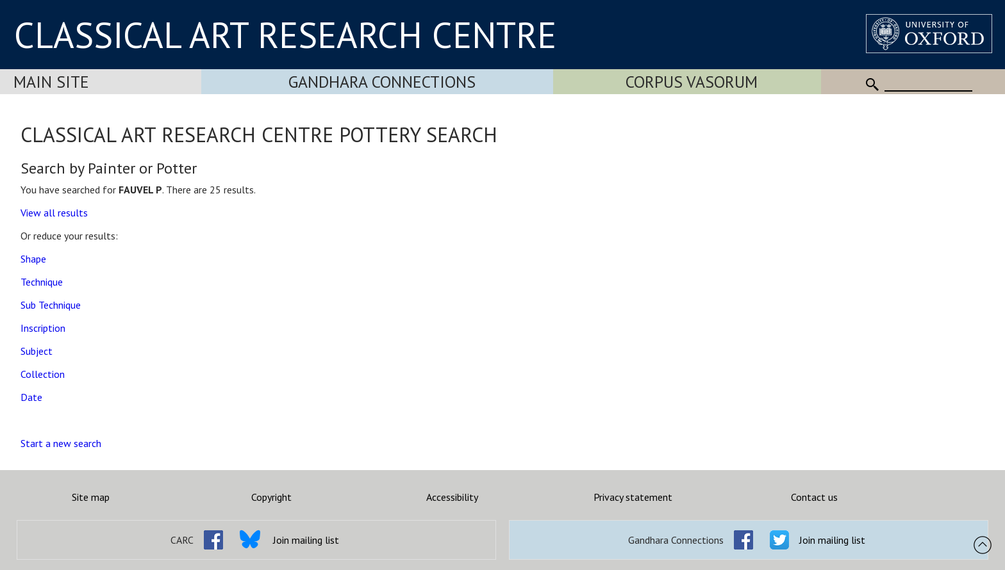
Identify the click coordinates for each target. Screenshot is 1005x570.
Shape (33, 258)
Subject (37, 351)
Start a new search (61, 443)
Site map (91, 497)
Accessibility (452, 497)
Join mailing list (306, 539)
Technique (42, 281)
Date (31, 397)
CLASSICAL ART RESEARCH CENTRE (285, 35)
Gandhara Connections (382, 81)
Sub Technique (51, 304)
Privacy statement (633, 497)
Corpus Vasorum (692, 81)
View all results (54, 212)
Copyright (271, 497)
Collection (43, 374)
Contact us (814, 497)
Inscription (43, 328)
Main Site (51, 81)
